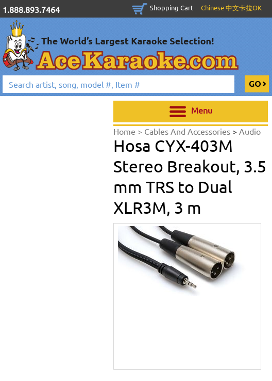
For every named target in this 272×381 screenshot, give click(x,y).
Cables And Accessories (188, 131)
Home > (128, 131)
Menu (190, 111)
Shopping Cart (171, 7)
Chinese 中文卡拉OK (231, 7)
